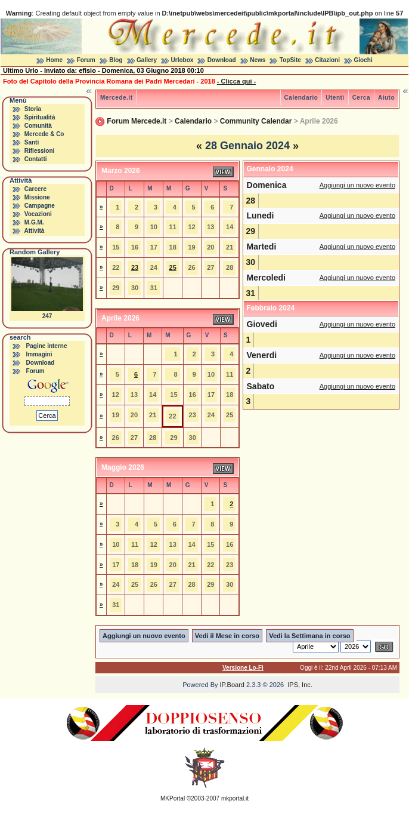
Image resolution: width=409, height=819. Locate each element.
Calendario (301, 97)
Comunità (38, 125)
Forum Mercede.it (136, 121)
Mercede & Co (44, 134)
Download (221, 60)
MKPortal (172, 798)
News (257, 60)
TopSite (290, 60)
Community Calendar (256, 121)
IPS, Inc (299, 684)
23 (134, 267)
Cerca (361, 97)
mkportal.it (235, 798)
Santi (31, 142)
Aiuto (386, 97)
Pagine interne (46, 346)
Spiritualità (39, 117)
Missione (37, 197)
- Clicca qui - (236, 81)
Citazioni (327, 60)
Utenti (335, 97)
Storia (32, 109)
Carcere (35, 189)
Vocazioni (38, 214)
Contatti (35, 159)
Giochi (363, 60)
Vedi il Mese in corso (227, 635)
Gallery (147, 60)
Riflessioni (39, 150)
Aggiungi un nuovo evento (357, 185)
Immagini (39, 354)
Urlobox (182, 60)
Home (54, 60)
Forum (86, 60)
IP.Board (232, 684)
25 (172, 267)
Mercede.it (116, 97)
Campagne (39, 205)
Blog (115, 60)
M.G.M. (34, 222)
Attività (34, 230)
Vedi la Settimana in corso (309, 635)
